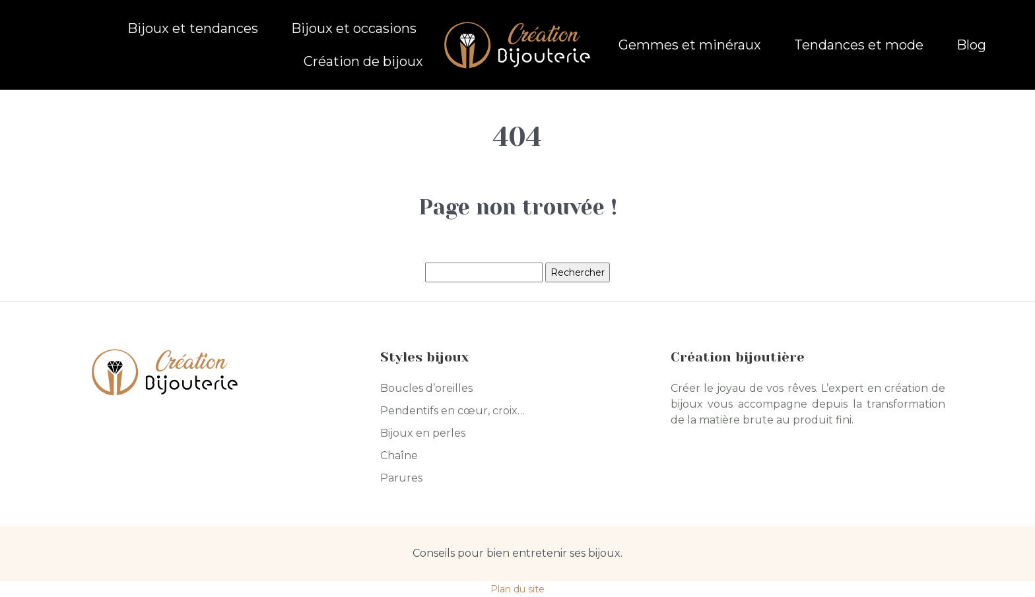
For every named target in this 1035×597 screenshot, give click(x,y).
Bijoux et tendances (192, 28)
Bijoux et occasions (354, 28)
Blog (971, 45)
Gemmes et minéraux (689, 45)
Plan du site (517, 589)
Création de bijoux (363, 61)
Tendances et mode (858, 45)
